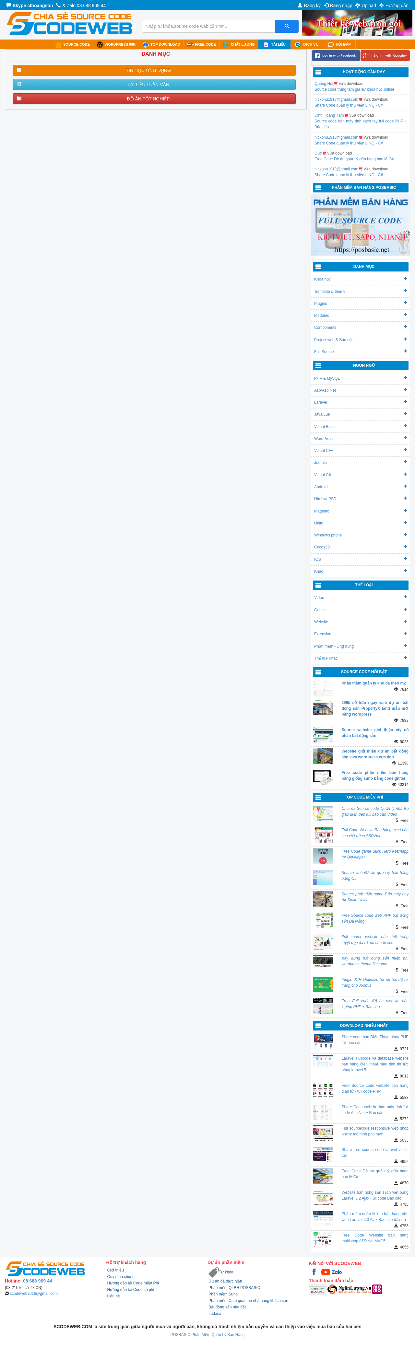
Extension (360, 633)
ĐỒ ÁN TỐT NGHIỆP (148, 98)
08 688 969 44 (91, 5)
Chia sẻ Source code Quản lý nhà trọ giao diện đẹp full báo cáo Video (375, 811)
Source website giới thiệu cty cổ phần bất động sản (375, 733)
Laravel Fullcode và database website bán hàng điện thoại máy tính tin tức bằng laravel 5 (375, 1064)
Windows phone (360, 535)
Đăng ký (309, 5)
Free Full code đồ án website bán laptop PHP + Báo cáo (375, 1004)
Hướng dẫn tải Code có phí (130, 1289)
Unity (360, 523)
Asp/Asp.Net (360, 390)
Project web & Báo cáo (360, 339)
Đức (318, 153)
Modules (360, 315)
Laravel (360, 402)
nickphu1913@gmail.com (336, 99)
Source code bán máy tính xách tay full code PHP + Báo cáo (360, 124)
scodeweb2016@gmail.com (34, 1293)
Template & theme (360, 291)
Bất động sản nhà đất (227, 1307)
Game (360, 609)
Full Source (360, 351)
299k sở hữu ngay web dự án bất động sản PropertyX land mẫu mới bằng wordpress (375, 708)
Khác (360, 571)
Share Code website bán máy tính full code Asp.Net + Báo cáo (375, 1110)
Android (360, 486)
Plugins (360, 303)
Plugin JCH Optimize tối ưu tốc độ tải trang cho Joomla (375, 982)
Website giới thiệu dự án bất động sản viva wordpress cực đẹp (375, 754)
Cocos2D (360, 547)
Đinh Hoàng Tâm (329, 115)
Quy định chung (121, 1276)
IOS (360, 559)
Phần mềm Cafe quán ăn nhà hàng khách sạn (248, 1300)
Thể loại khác (360, 658)
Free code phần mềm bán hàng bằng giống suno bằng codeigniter (375, 775)
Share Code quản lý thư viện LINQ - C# (348, 105)
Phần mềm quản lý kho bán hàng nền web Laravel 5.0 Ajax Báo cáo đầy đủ (375, 1217)
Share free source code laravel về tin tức (375, 1152)
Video (360, 597)
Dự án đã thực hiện (225, 1281)
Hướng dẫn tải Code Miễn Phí (133, 1283)
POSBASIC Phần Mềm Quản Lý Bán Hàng (207, 1334)
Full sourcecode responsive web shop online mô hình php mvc (375, 1131)
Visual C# (360, 474)
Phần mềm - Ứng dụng (360, 646)
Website (360, 621)
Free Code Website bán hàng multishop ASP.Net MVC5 (375, 1238)
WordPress (360, 438)
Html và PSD (360, 498)
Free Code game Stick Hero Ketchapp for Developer (375, 854)
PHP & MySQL (360, 378)
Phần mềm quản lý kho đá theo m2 (373, 683)
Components (360, 327)
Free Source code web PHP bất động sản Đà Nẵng (375, 918)
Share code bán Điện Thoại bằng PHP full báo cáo (375, 1040)
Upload (365, 5)
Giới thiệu (115, 1270)
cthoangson (40, 5)
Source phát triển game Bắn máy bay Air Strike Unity (375, 897)
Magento (360, 511)
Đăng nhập (338, 5)
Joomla (360, 462)
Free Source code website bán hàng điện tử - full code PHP (375, 1088)
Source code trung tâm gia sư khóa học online (354, 89)
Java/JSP (360, 414)
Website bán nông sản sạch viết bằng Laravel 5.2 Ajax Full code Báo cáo (375, 1195)
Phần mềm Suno (223, 1294)
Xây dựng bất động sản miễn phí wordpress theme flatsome (375, 961)
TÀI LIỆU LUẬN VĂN (148, 84)
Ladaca (214, 1313)
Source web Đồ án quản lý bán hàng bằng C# (375, 875)
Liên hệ (113, 1296)
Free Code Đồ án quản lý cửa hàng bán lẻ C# (354, 159)
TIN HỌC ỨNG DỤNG (148, 70)
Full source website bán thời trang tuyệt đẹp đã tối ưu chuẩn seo (375, 940)
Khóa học (360, 279)
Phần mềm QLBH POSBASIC (234, 1287)
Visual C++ (360, 450)
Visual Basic (360, 426)
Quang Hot (323, 83)
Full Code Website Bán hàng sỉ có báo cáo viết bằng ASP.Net (375, 833)
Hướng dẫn (394, 5)
